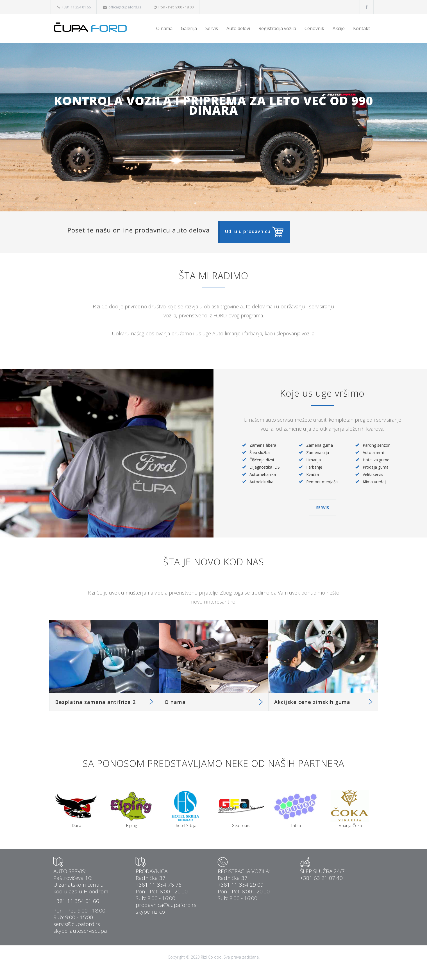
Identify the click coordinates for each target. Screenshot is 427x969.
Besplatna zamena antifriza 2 (95, 702)
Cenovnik (314, 28)
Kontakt (361, 28)
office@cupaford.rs (124, 7)
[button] (254, 232)
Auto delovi (238, 28)
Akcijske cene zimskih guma (312, 702)
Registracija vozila (277, 28)
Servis (211, 28)
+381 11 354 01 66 (76, 7)
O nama (164, 28)
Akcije (339, 28)
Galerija (189, 28)
